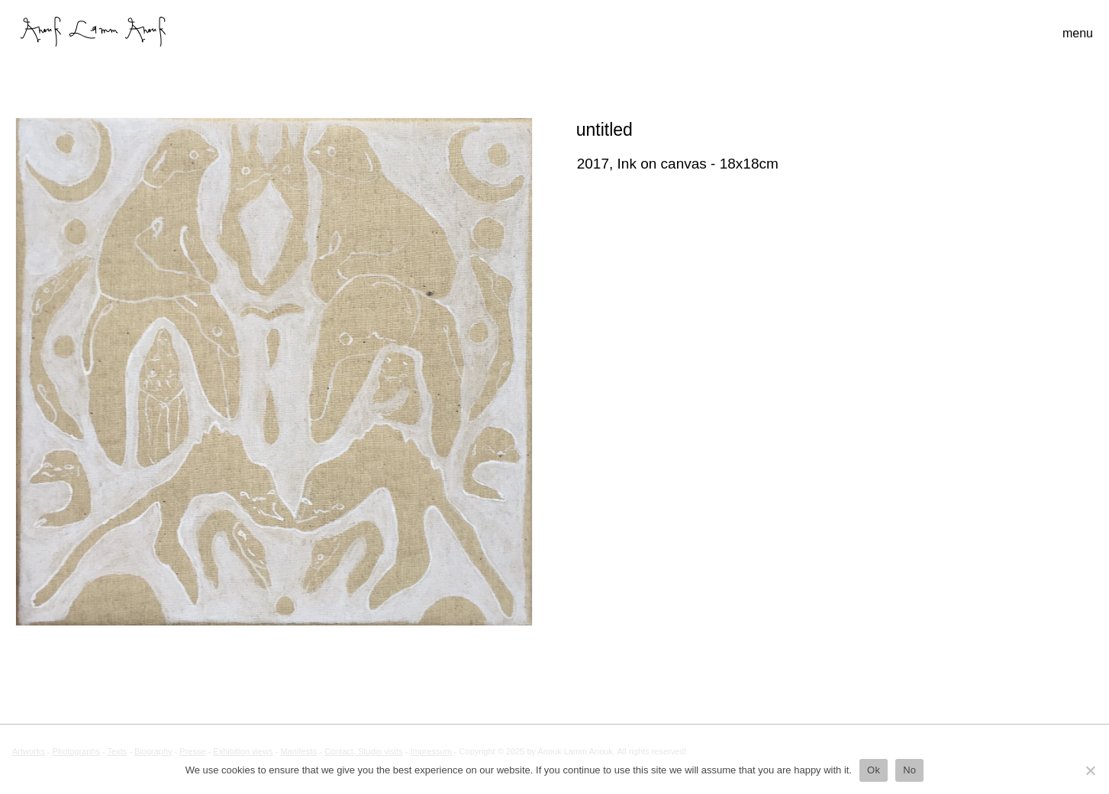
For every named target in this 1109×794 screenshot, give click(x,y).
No (909, 770)
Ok (873, 770)
